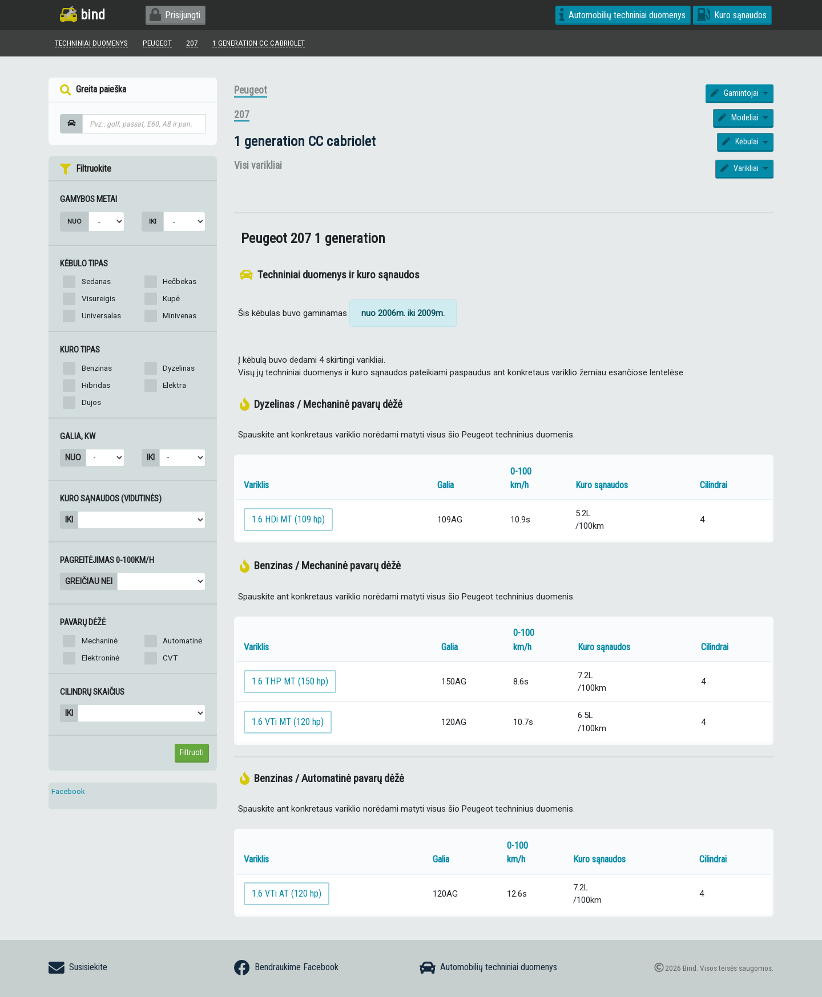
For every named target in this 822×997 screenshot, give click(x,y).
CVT (170, 657)
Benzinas (97, 367)
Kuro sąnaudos (732, 15)
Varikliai (740, 168)
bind (82, 14)
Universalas (101, 315)
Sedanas (96, 281)
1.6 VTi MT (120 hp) (288, 721)
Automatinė (182, 640)
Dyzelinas (179, 367)
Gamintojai (735, 93)
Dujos (91, 402)
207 (241, 114)
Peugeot (250, 90)
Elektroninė (100, 657)
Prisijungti (175, 15)
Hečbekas (179, 281)
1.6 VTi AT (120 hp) (286, 893)
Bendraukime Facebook (286, 968)
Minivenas (179, 315)
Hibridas (96, 385)
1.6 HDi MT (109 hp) (288, 519)
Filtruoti (192, 752)
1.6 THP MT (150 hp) (290, 681)
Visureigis (98, 298)
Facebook (68, 791)
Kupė (171, 298)
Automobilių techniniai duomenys (622, 15)
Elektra (174, 385)
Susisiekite (78, 968)
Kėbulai (741, 141)
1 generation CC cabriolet (305, 141)
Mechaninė (100, 640)
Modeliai (739, 117)
